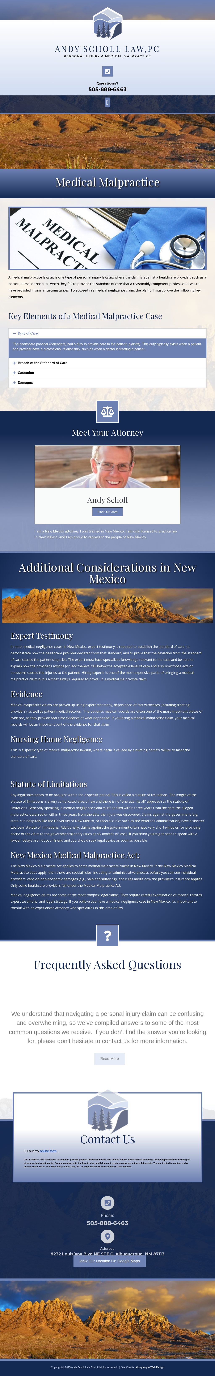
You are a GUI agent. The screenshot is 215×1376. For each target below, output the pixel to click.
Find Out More (107, 512)
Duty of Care (28, 333)
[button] (107, 102)
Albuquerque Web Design (149, 1367)
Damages (25, 382)
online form (48, 1151)
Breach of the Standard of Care (42, 363)
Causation (26, 373)
